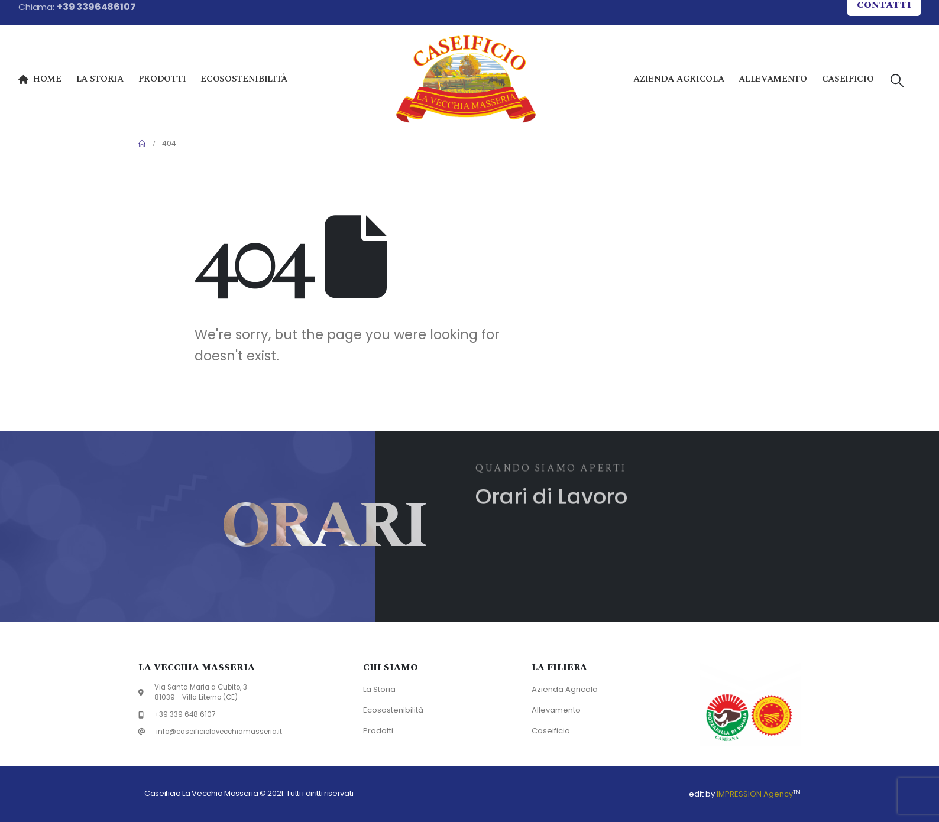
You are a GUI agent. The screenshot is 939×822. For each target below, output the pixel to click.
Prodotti (162, 79)
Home (39, 79)
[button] (896, 81)
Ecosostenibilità (243, 79)
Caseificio (848, 79)
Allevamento (773, 79)
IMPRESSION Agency (755, 794)
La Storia (100, 79)
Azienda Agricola (678, 79)
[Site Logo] (466, 78)
